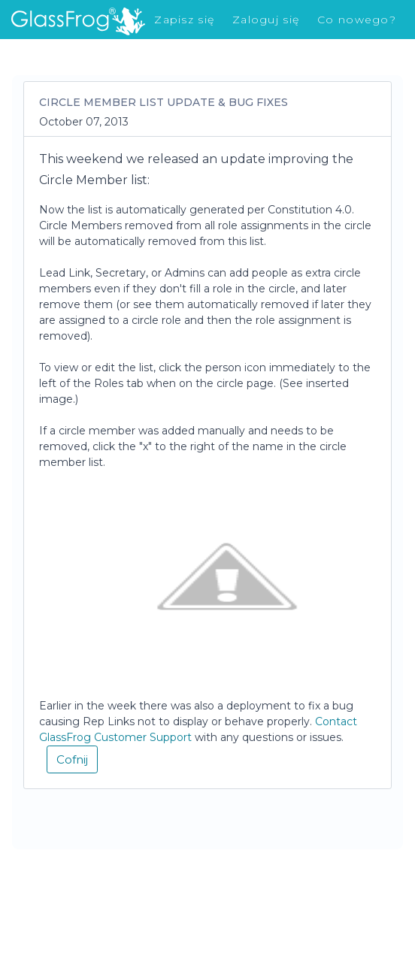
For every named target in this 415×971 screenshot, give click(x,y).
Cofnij (72, 759)
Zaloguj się (265, 19)
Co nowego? (356, 19)
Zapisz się (184, 19)
